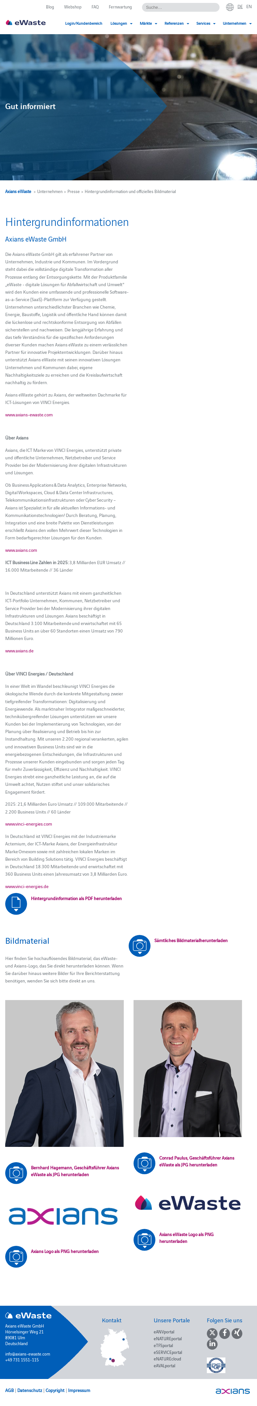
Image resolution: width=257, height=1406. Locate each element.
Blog (50, 6)
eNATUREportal (168, 1338)
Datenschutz (29, 1390)
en (249, 6)
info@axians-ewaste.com (27, 1354)
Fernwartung (120, 6)
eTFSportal (163, 1345)
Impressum (79, 1390)
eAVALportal (164, 1365)
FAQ (95, 6)
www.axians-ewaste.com (29, 414)
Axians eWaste (18, 191)
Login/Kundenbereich (83, 23)
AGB (9, 1390)
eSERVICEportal (168, 1352)
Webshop (72, 6)
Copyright (55, 1390)
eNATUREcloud (167, 1358)
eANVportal (164, 1331)
